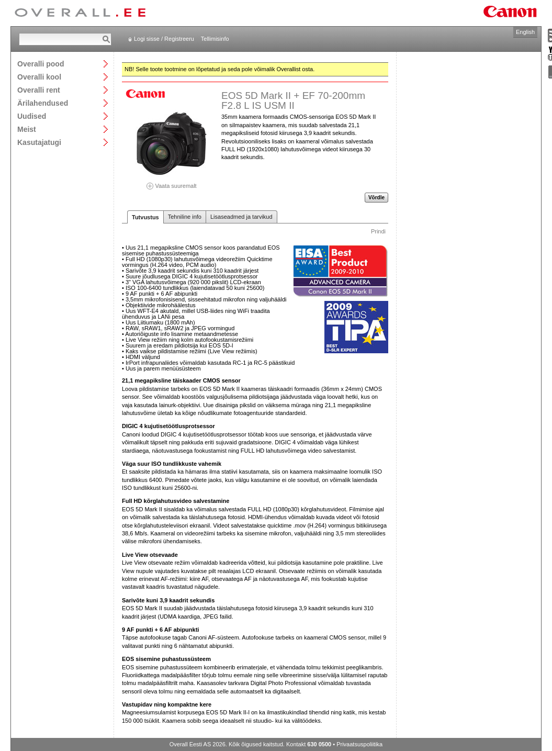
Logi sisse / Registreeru (164, 39)
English (525, 32)
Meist (26, 129)
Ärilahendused (42, 103)
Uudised (31, 116)
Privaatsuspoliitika (359, 744)
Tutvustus (145, 217)
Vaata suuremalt (171, 182)
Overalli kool (39, 77)
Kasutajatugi (39, 142)
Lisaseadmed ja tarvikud (241, 217)
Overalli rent (38, 90)
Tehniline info (184, 217)
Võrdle (376, 197)
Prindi (378, 231)
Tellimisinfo (215, 39)
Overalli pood (40, 64)
